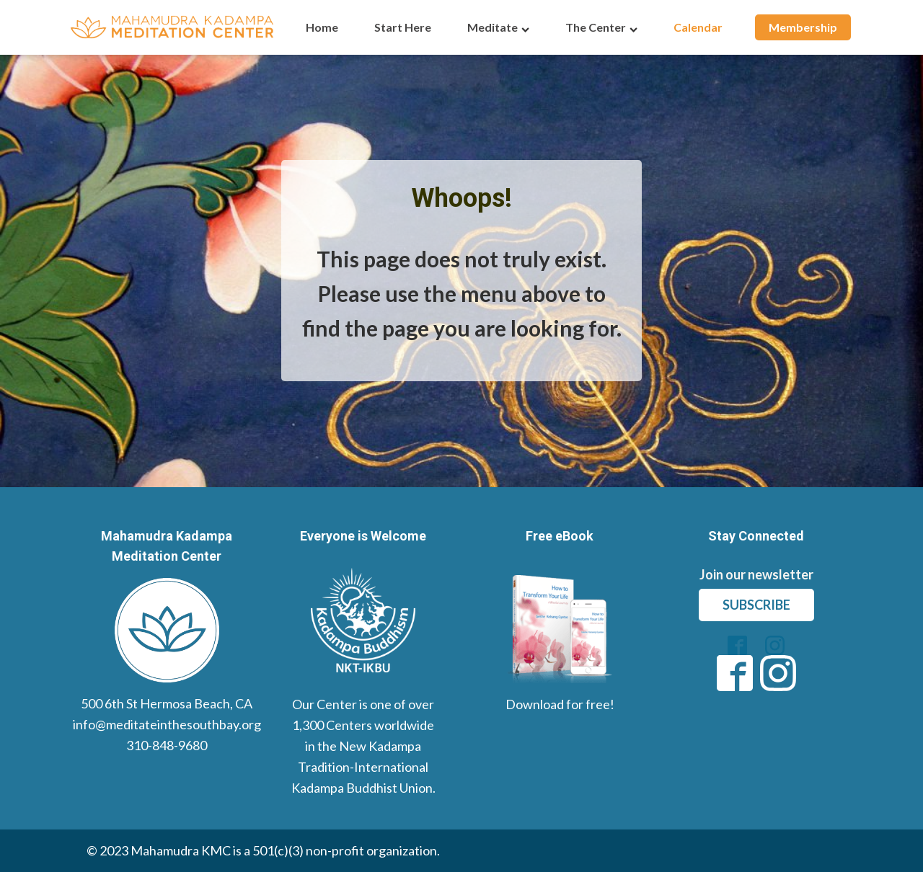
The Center (601, 27)
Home (322, 27)
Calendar (698, 27)
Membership (803, 27)
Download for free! (559, 704)
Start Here (402, 27)
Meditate (498, 27)
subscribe (756, 605)
